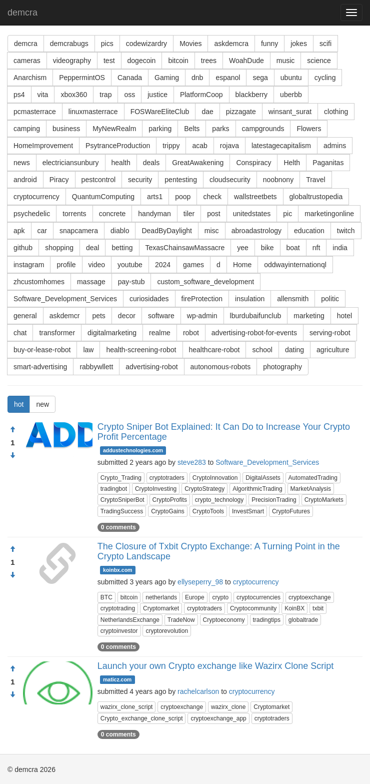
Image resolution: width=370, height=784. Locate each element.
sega (260, 78)
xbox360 (73, 95)
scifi (326, 44)
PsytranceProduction (118, 146)
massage (91, 282)
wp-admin (202, 316)
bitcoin (178, 61)
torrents (74, 214)
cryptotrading (117, 608)
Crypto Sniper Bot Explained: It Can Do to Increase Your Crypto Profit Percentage (224, 432)
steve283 (192, 462)
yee (242, 248)
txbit (318, 608)
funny (269, 44)
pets (98, 316)
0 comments (118, 527)
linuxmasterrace (93, 112)
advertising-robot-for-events (254, 333)
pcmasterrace (35, 112)
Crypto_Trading (121, 477)
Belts (192, 129)
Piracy (59, 180)
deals (151, 163)
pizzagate (241, 112)
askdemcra (231, 44)
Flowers (308, 129)
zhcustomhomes (39, 282)
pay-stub (131, 282)
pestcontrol (99, 180)
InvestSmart (248, 511)
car (42, 231)
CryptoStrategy (204, 488)
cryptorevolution (167, 630)
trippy (171, 146)
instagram (29, 265)
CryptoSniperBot (122, 499)
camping (27, 129)
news (22, 163)
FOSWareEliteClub (160, 112)
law (88, 350)
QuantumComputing (103, 197)
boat (293, 248)
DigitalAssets (263, 477)
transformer (57, 333)
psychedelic (32, 214)
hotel (344, 316)
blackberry (252, 95)
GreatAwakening (198, 163)
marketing (309, 316)
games (193, 265)
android (25, 180)
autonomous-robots (220, 367)
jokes (298, 44)
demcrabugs (69, 44)
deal (92, 248)
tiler (189, 214)
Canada (130, 78)
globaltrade (303, 619)
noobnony (278, 180)
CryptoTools (208, 511)
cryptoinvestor (119, 630)
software (161, 316)
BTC (106, 597)
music (285, 61)
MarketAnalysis (310, 488)
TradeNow (181, 619)
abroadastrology (257, 231)
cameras (27, 61)
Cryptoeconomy (224, 619)
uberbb (291, 95)
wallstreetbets (255, 197)
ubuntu (291, 78)
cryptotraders (167, 477)
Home (242, 265)
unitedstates (252, 214)
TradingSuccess (122, 511)
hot (19, 404)
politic (330, 299)
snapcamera (79, 231)
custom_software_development (205, 282)
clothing (336, 112)
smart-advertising (40, 367)
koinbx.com (117, 570)
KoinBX (294, 608)
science (318, 61)
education (309, 231)
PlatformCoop (201, 95)
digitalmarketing (112, 333)
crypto (220, 597)
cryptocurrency (37, 197)
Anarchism (30, 78)
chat (20, 333)
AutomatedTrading (313, 477)
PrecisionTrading (274, 499)
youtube (130, 265)
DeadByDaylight (167, 231)
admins (335, 146)
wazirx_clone (228, 706)
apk (19, 231)
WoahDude (246, 61)
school (262, 350)
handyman (154, 214)
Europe (194, 597)
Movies (191, 44)
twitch (346, 231)
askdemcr (65, 316)
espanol (228, 78)
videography (72, 61)
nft (316, 248)
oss (129, 95)
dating (294, 350)
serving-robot (330, 333)
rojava (229, 146)
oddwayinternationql (295, 265)
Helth (292, 163)
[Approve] (13, 429)
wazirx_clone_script (126, 706)
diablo (119, 231)
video (96, 265)
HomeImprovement (43, 146)
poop (182, 197)
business (66, 129)
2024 (162, 265)
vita (43, 95)
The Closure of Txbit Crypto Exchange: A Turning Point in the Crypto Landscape (219, 551)
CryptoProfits (169, 499)
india (340, 248)
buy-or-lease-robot (42, 350)
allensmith (292, 299)
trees (208, 61)
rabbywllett (96, 367)
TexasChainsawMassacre (185, 248)
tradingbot (113, 488)
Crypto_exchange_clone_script (141, 718)
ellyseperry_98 (200, 582)
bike (267, 248)
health (121, 163)
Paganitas (328, 163)
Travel (315, 180)
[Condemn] (13, 455)
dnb (197, 78)
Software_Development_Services (65, 299)
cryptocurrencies (258, 597)
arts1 (154, 197)
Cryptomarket (161, 608)
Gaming (166, 78)
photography (282, 367)
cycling (325, 78)
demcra (23, 13)
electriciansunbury (70, 163)
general (25, 316)
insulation (249, 299)
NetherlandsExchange (130, 619)
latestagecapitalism (281, 146)
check (212, 197)
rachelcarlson (198, 691)
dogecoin (142, 61)
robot (191, 333)
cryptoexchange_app (218, 718)
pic (287, 214)
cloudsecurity (230, 180)
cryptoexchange (309, 597)
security (140, 180)
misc (211, 231)
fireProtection (202, 299)
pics (107, 44)
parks (220, 129)
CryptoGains (167, 511)
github (23, 248)
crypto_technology (219, 499)
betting (122, 248)
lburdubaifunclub (256, 316)
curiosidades (149, 299)
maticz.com (117, 679)
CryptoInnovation (215, 477)
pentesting (180, 180)
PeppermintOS (82, 78)
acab (199, 146)
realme (159, 333)
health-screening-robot (141, 350)
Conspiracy (253, 163)
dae (207, 112)
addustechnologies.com (133, 450)
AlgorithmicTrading (257, 488)
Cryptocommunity (253, 608)
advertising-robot (152, 367)
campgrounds (263, 129)
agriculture (332, 350)
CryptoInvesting (155, 488)
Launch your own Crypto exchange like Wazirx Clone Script (216, 666)
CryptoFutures (291, 511)
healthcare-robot (214, 350)
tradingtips (266, 619)
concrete (112, 214)
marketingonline (329, 214)
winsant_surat (290, 112)
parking (160, 129)
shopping (59, 248)
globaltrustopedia (316, 197)
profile (66, 265)
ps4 (19, 95)
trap (106, 95)
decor (127, 316)
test (109, 61)
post (213, 214)
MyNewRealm (114, 129)
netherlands (161, 597)
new (42, 404)
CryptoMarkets (324, 499)
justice (158, 95)
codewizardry (146, 44)
